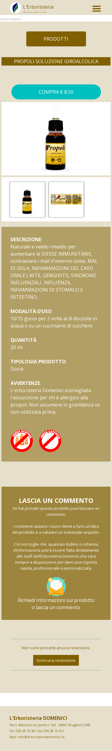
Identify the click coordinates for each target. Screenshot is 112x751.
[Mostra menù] (96, 8)
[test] (56, 38)
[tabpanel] (50, 10)
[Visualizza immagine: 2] (59, 160)
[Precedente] (5, 199)
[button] (56, 91)
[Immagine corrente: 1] (53, 160)
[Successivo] (107, 199)
